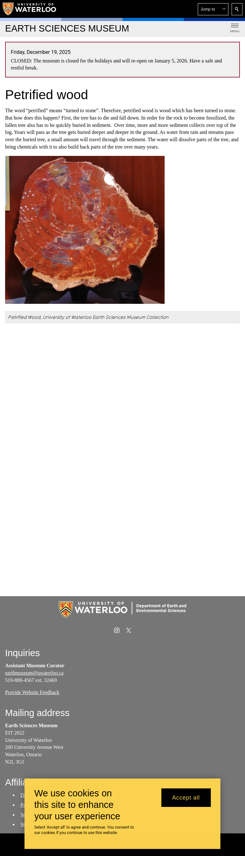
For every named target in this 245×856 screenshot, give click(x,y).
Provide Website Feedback (32, 692)
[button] (213, 9)
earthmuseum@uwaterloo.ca (34, 673)
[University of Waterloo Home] (30, 9)
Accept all (186, 797)
